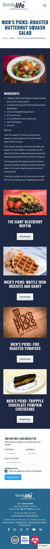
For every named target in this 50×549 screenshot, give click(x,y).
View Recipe (25, 236)
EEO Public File (25, 525)
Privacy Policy (8, 522)
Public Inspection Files (37, 522)
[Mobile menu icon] (44, 5)
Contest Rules (21, 522)
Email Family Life (31, 515)
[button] (44, 546)
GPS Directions (18, 515)
